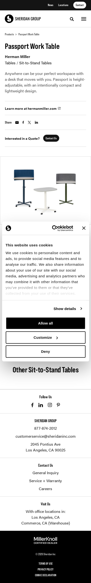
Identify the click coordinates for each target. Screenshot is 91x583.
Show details (65, 309)
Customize (45, 337)
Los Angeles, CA (46, 517)
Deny (45, 351)
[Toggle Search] (72, 19)
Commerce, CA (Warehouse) (45, 523)
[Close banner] (83, 228)
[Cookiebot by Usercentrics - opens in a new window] (54, 228)
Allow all (45, 323)
